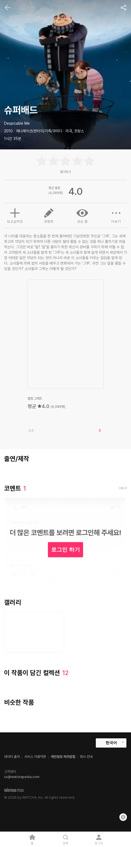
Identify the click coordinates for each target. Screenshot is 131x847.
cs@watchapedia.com (22, 777)
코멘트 (48, 215)
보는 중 (82, 215)
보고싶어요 (15, 214)
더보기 (116, 215)
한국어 (111, 743)
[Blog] (123, 817)
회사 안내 (86, 757)
